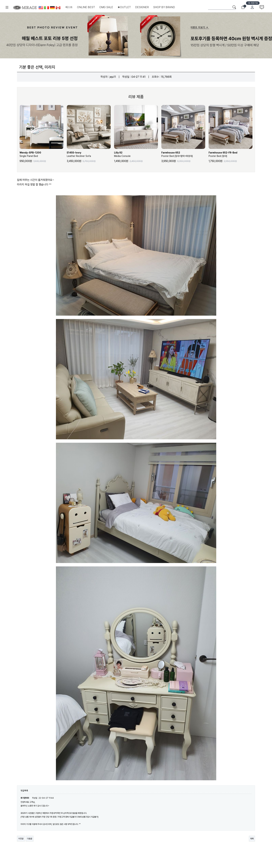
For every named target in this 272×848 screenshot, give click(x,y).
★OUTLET (124, 7)
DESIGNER (142, 7)
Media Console (136, 154)
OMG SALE (106, 7)
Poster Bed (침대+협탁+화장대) (183, 154)
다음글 (29, 838)
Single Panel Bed (41, 154)
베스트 (69, 7)
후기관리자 (25, 798)
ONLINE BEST (86, 7)
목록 (252, 838)
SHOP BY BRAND (164, 7)
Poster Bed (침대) (230, 154)
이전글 (20, 838)
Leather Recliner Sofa (89, 154)
